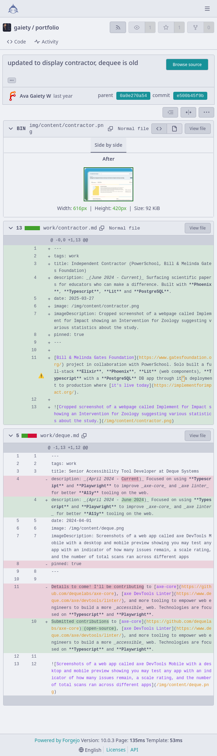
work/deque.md (60, 436)
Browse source (187, 64)
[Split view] (188, 112)
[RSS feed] (118, 27)
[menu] (206, 112)
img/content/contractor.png (66, 129)
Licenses (116, 749)
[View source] (159, 128)
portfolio (47, 27)
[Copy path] (110, 129)
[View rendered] (174, 128)
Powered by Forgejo (57, 740)
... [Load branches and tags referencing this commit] (12, 80)
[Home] (13, 8)
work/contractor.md (70, 228)
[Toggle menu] (207, 8)
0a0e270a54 (133, 95)
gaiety (22, 27)
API (134, 749)
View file (198, 128)
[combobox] (170, 112)
